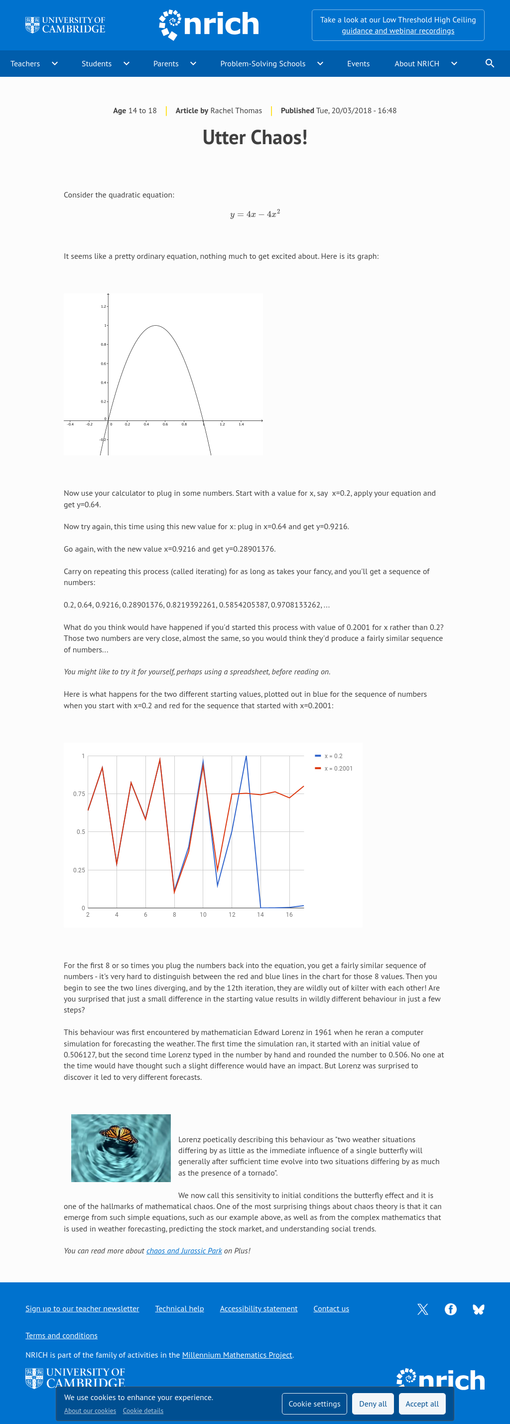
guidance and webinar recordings (398, 30)
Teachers (25, 63)
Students (97, 63)
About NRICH (417, 63)
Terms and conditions (61, 1335)
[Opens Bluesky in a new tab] (479, 1309)
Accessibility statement (259, 1308)
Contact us (332, 1308)
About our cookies (90, 1410)
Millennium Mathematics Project (237, 1355)
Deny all (373, 1404)
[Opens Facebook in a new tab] (451, 1308)
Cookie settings (314, 1404)
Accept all (422, 1404)
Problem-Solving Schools (263, 63)
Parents (166, 63)
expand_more (55, 63)
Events (358, 63)
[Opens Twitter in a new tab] (423, 1308)
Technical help (179, 1308)
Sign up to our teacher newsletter (82, 1308)
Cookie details (143, 1410)
